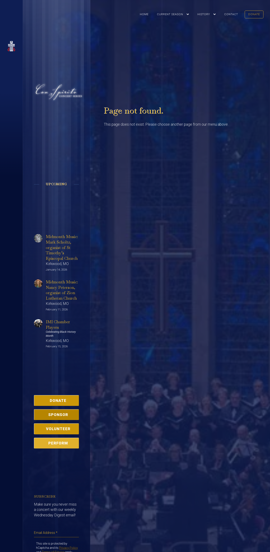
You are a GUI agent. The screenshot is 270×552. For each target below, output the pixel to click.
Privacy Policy (68, 547)
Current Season (170, 14)
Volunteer (58, 429)
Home (144, 14)
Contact (231, 14)
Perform (58, 443)
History (203, 14)
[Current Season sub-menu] (188, 14)
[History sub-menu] (215, 14)
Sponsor (58, 414)
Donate (254, 14)
